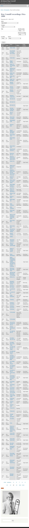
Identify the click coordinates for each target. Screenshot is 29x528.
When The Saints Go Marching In (12, 190)
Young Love (12, 407)
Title (2, 29)
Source (9, 36)
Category (3, 25)
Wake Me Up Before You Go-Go (12, 70)
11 (10, 485)
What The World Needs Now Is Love (12, 158)
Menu (2, 5)
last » (23, 485)
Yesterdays (12, 309)
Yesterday (12, 299)
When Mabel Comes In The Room (12, 185)
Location (3, 36)
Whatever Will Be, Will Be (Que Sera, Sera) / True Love (12, 172)
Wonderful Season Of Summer (12, 282)
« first (5, 482)
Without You (12, 277)
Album (17, 45)
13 (16, 485)
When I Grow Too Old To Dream (12, 181)
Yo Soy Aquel (12, 312)
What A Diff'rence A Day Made (12, 131)
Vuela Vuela (12, 57)
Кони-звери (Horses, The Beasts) (12, 454)
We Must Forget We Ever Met (12, 109)
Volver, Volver (12, 47)
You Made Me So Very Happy (12, 343)
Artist (2, 21)
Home (2, 9)
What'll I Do (12, 161)
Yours (11, 423)
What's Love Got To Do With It (12, 167)
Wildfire (11, 236)
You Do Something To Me (12, 328)
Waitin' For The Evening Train (12, 65)
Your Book (12, 418)
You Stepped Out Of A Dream (12, 367)
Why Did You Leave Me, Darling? (12, 230)
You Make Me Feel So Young (12, 348)
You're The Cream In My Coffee (12, 395)
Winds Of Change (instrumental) (12, 244)
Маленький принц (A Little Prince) (12, 461)
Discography (6, 9)
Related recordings (22, 32)
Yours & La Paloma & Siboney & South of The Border (12, 429)
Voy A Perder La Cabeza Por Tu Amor (12, 52)
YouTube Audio (21, 29)
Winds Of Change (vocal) (11, 250)
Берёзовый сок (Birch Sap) (12, 447)
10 (7, 485)
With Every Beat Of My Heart (12, 269)
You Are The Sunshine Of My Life (12, 323)
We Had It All (12, 98)
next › (20, 485)
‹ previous (9, 482)
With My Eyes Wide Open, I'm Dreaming (12, 274)
